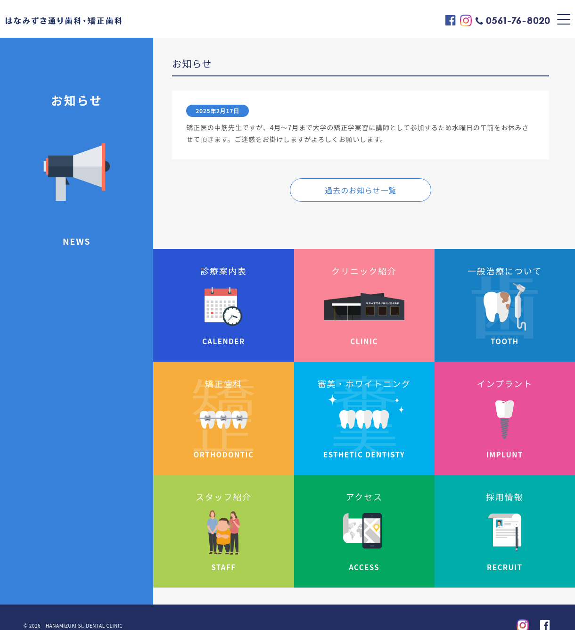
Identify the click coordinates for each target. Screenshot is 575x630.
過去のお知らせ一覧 (360, 190)
